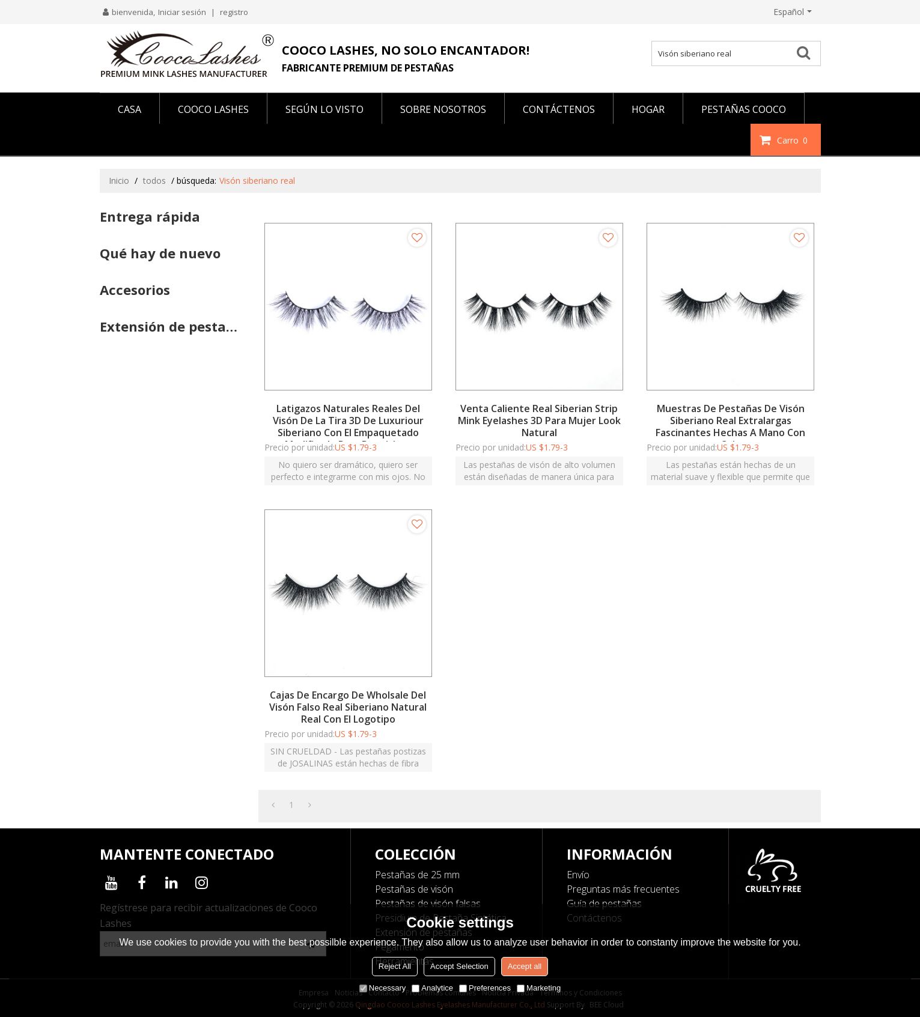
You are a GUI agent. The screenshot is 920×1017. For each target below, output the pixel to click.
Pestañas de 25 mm (417, 874)
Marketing (539, 987)
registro (234, 12)
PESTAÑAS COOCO (743, 109)
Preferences (485, 987)
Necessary (382, 987)
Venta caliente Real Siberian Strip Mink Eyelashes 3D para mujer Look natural (539, 420)
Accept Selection (459, 966)
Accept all (524, 966)
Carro (794, 140)
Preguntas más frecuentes (623, 889)
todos (154, 180)
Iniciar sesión (182, 12)
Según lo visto (324, 109)
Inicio (119, 180)
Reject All (395, 966)
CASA (129, 109)
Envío (578, 874)
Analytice (432, 987)
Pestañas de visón (414, 889)
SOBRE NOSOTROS (443, 109)
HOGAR (648, 109)
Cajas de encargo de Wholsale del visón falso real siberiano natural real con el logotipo (348, 707)
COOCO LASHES (213, 109)
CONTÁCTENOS (559, 109)
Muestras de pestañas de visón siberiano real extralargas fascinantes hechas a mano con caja (730, 426)
